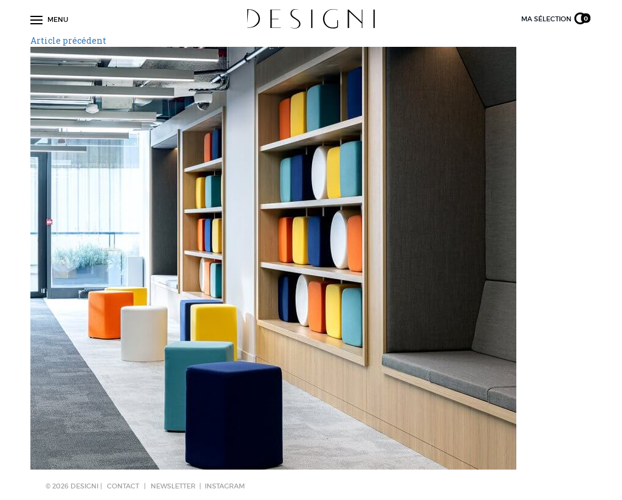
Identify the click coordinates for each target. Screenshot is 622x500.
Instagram (225, 486)
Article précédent (68, 40)
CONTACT (123, 486)
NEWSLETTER (173, 486)
